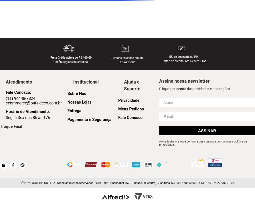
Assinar (207, 130)
